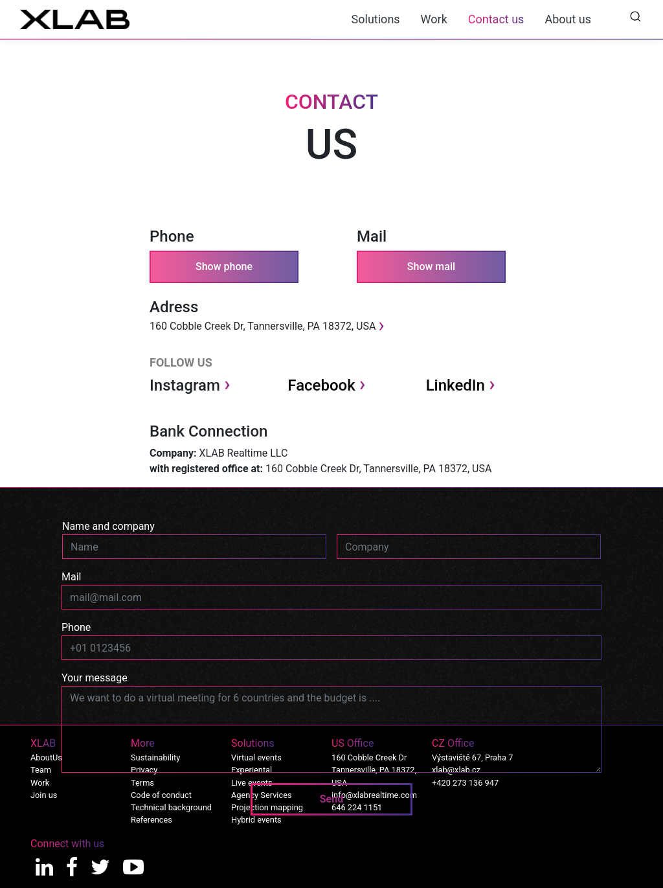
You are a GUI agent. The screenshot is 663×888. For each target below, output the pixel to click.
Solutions (376, 19)
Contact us (496, 19)
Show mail (431, 266)
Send (331, 799)
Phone (76, 627)
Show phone (224, 266)
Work (434, 19)
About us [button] (568, 19)
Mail (71, 577)
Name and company (108, 526)
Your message (95, 678)
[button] (635, 15)
